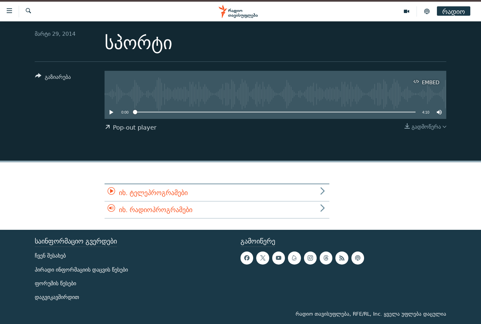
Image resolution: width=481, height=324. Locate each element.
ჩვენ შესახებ (50, 256)
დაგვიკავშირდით (57, 297)
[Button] (53, 78)
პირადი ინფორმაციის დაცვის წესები (81, 270)
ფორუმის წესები (55, 283)
